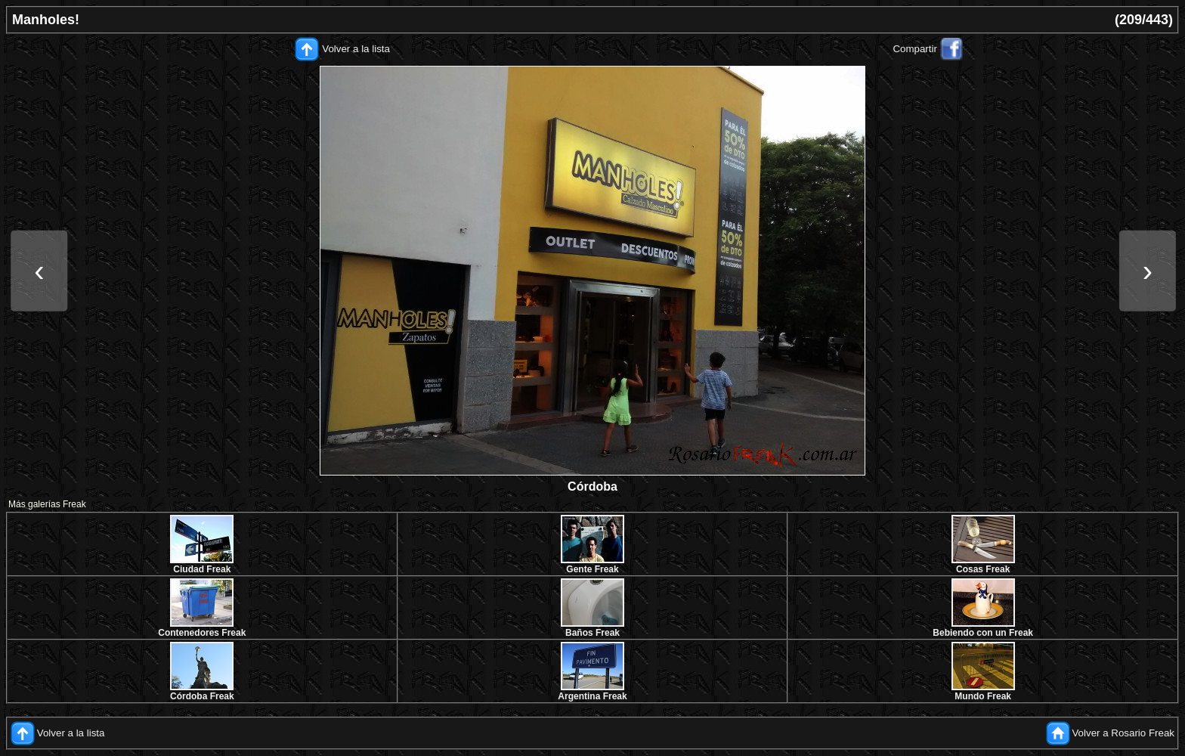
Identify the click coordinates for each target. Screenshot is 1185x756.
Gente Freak (592, 569)
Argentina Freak (592, 696)
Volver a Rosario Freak (1123, 733)
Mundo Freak (982, 696)
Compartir (915, 48)
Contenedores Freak (202, 632)
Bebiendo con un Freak (983, 632)
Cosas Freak (983, 569)
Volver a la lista (356, 48)
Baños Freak (592, 632)
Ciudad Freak (202, 569)
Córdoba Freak (202, 696)
